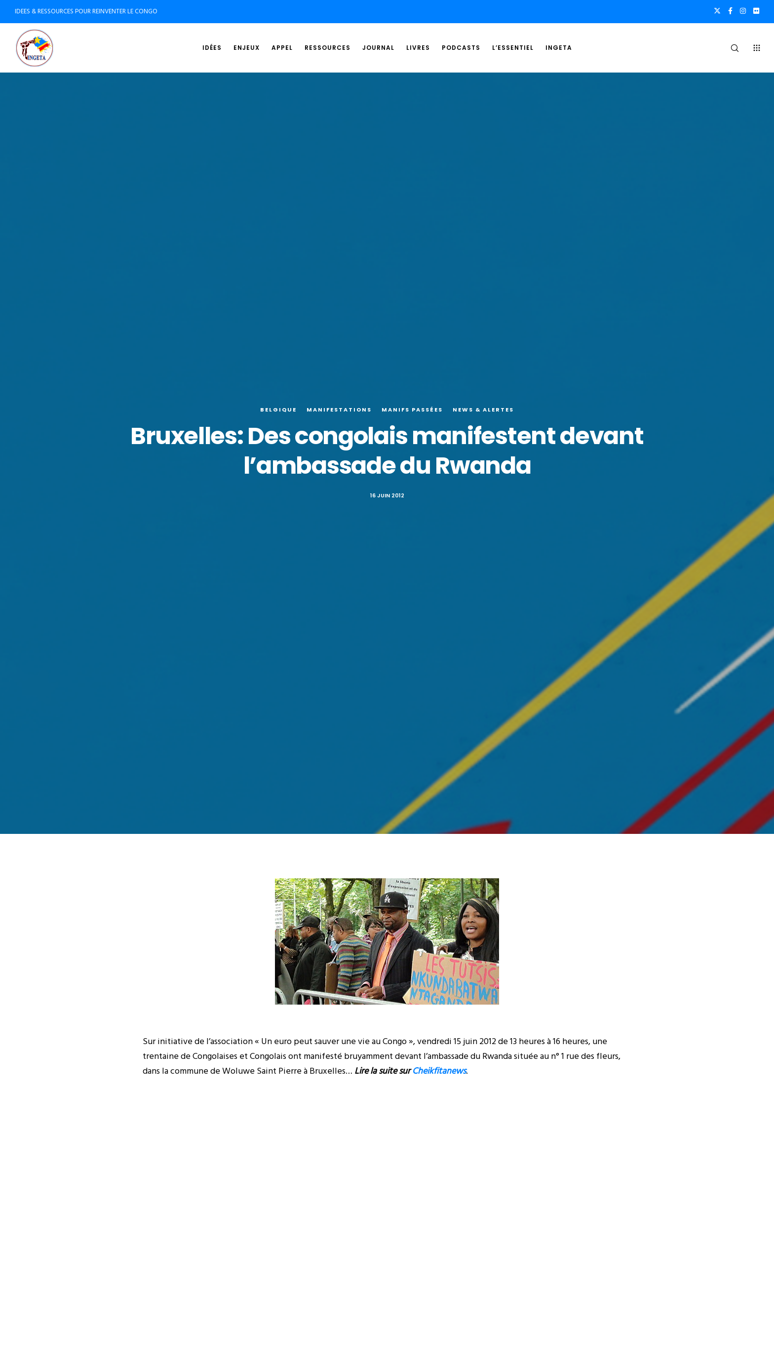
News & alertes (483, 409)
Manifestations (339, 409)
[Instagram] (743, 10)
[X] (717, 10)
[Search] (728, 48)
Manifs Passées (412, 409)
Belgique (278, 409)
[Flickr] (756, 10)
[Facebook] (730, 10)
